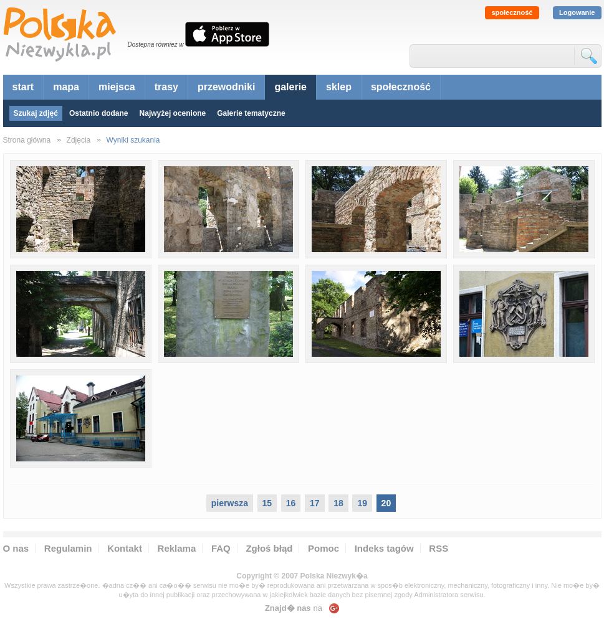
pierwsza (229, 503)
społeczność (511, 12)
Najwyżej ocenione (173, 113)
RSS (438, 548)
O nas (16, 548)
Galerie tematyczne (251, 113)
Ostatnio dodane (98, 113)
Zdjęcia (79, 140)
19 (362, 503)
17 (315, 503)
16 (291, 503)
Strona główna (27, 140)
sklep (339, 87)
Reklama (177, 548)
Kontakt (124, 548)
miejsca (116, 87)
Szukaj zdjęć (36, 113)
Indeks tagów (384, 548)
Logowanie (577, 12)
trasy (166, 87)
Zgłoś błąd (269, 548)
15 (267, 503)
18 (338, 503)
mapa (66, 87)
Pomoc (323, 548)
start (23, 87)
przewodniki (226, 87)
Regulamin (68, 548)
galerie (290, 87)
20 (386, 503)
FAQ (221, 548)
